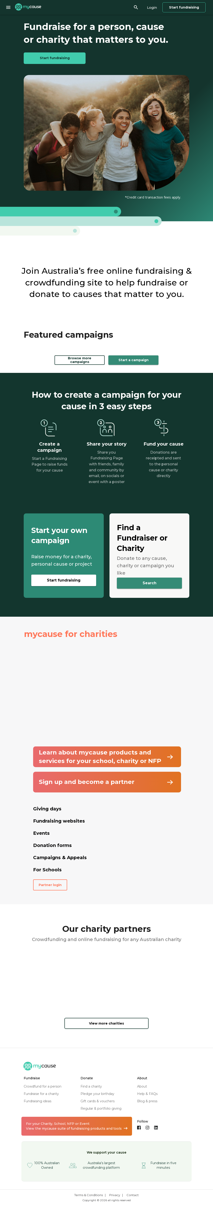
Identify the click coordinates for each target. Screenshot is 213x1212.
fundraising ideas (37, 1101)
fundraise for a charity (41, 1094)
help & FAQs (147, 1094)
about (142, 1086)
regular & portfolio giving (101, 1108)
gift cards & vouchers (98, 1101)
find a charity (91, 1086)
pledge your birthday (97, 1094)
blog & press (147, 1101)
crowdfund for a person (42, 1086)
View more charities (106, 1023)
